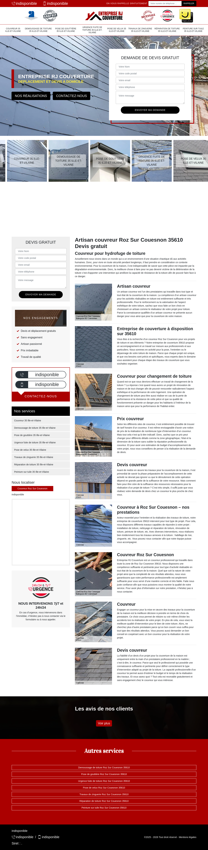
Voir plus (104, 723)
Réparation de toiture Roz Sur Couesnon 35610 (104, 801)
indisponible (24, 3)
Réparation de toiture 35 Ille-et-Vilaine (167, 30)
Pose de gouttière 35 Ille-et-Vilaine (65, 30)
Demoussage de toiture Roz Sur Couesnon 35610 (104, 767)
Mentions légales (187, 837)
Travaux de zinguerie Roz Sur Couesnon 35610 (103, 794)
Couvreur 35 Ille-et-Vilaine (13, 30)
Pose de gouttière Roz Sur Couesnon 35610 (104, 774)
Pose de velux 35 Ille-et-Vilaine (116, 30)
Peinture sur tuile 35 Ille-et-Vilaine (193, 30)
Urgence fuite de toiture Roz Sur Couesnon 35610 (104, 781)
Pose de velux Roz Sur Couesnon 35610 (104, 787)
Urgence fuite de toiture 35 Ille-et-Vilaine (92, 30)
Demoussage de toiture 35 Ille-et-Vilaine (38, 30)
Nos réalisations (31, 96)
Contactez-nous (71, 96)
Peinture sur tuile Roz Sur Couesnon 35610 (104, 807)
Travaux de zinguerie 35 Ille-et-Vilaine (140, 30)
